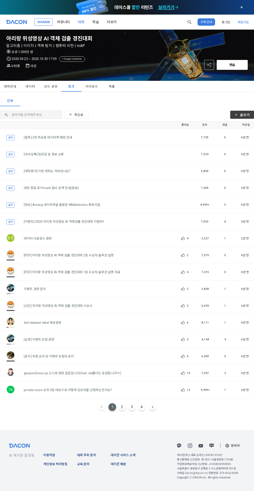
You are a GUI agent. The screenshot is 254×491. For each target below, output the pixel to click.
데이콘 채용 (118, 464)
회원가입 (243, 22)
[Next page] (152, 407)
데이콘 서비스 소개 (123, 455)
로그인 (226, 22)
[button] (189, 22)
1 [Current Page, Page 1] (112, 407)
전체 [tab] (10, 101)
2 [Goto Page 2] (122, 407)
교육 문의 (83, 464)
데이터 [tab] (30, 86)
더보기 (112, 22)
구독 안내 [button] (206, 22)
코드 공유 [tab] (51, 86)
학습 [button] (96, 22)
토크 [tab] (71, 86)
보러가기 (166, 7)
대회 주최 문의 (86, 455)
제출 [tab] (112, 86)
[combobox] (76, 115)
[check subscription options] (176, 7)
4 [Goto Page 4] (142, 407)
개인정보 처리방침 (55, 464)
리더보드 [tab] (91, 86)
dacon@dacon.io (195, 473)
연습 (232, 65)
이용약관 (49, 455)
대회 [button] (81, 22)
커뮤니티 (63, 22)
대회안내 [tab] (10, 86)
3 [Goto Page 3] (132, 407)
